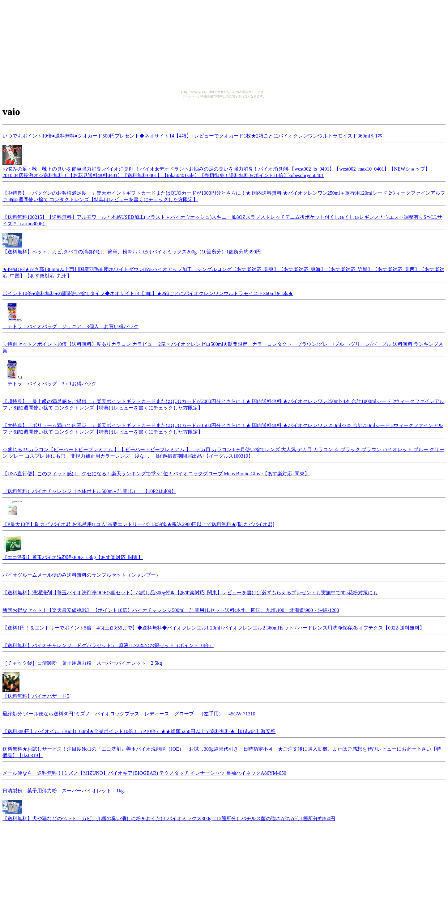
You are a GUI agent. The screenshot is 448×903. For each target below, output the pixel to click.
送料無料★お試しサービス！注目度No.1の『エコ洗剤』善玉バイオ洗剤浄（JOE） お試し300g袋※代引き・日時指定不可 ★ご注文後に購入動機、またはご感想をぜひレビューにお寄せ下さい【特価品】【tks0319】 (221, 751)
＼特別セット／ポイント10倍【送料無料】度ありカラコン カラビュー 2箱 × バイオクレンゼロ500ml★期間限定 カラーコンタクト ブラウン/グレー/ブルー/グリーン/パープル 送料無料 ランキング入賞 (222, 346)
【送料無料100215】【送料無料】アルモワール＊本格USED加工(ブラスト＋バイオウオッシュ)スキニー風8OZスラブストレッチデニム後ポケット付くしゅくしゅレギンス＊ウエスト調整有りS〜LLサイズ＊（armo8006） (222, 219)
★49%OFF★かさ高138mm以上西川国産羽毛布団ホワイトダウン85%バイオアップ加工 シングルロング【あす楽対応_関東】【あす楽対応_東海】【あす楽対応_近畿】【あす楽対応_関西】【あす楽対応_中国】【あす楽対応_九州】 (223, 271)
